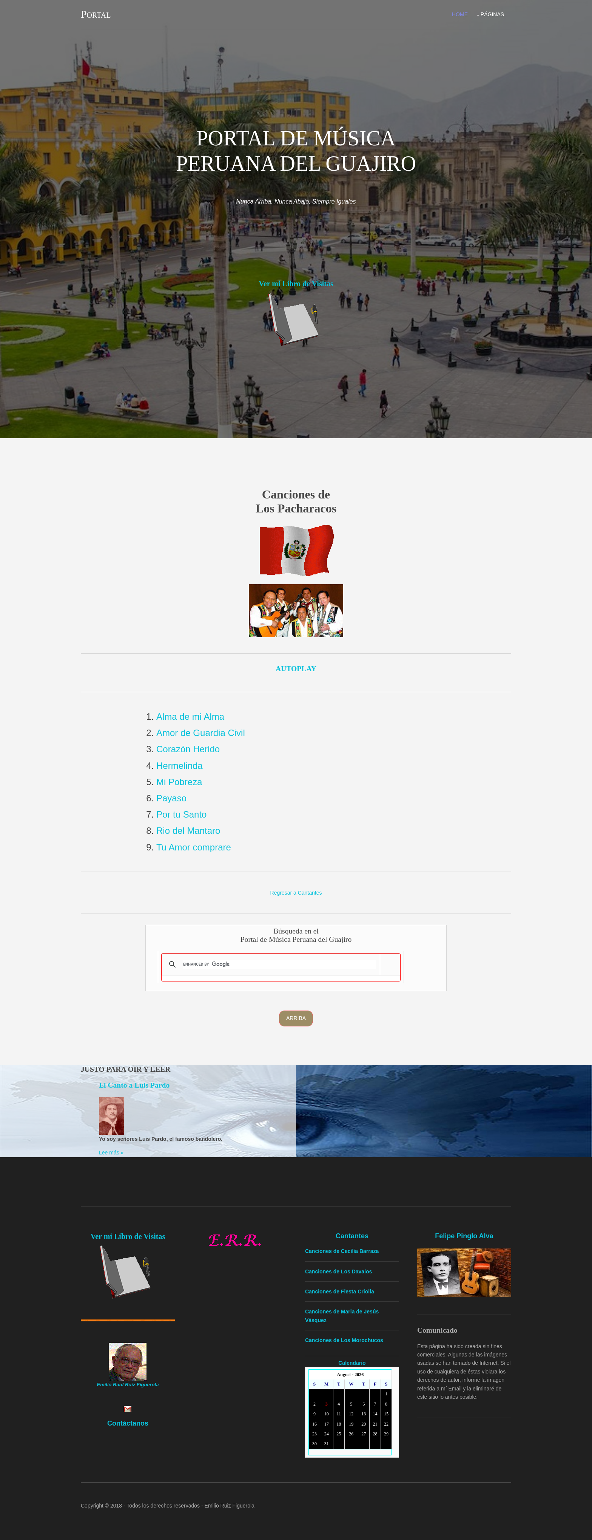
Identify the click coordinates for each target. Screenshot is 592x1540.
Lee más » (111, 1153)
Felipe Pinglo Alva (464, 1236)
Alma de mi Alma (190, 716)
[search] (279, 964)
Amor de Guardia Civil (200, 733)
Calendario (351, 1363)
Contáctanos (127, 1423)
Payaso (171, 798)
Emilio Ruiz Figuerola (229, 1506)
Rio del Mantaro (188, 831)
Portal (96, 14)
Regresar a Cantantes (296, 893)
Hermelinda (179, 766)
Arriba (296, 1018)
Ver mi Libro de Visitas (296, 283)
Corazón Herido (188, 749)
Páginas (492, 14)
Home (460, 14)
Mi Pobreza (179, 782)
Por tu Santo (181, 814)
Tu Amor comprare (193, 847)
